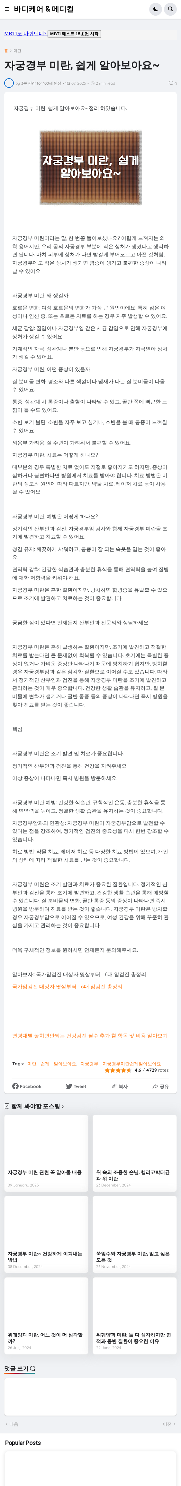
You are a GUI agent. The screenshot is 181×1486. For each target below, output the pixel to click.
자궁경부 (89, 1064)
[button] (9, 9)
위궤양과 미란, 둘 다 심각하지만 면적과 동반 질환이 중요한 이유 (133, 1338)
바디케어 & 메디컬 (44, 9)
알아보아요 (65, 1064)
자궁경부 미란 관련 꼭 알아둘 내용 (45, 1172)
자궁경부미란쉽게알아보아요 (132, 1064)
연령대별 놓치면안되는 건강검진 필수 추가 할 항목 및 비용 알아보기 (90, 1035)
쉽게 (45, 1064)
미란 (17, 51)
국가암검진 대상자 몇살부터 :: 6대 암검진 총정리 (67, 986)
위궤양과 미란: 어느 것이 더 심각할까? (45, 1338)
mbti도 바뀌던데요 (90, 35)
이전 (167, 1424)
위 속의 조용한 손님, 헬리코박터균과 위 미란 (133, 1175)
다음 (13, 1424)
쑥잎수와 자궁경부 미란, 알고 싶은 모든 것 (133, 1257)
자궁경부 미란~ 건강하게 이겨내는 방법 (45, 1257)
